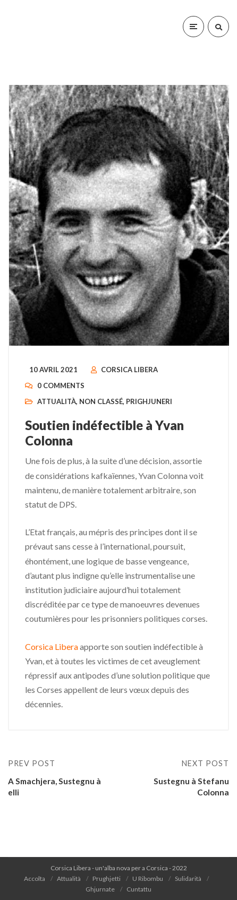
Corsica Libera (129, 369)
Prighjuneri (149, 401)
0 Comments (60, 385)
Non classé (101, 401)
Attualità (56, 401)
